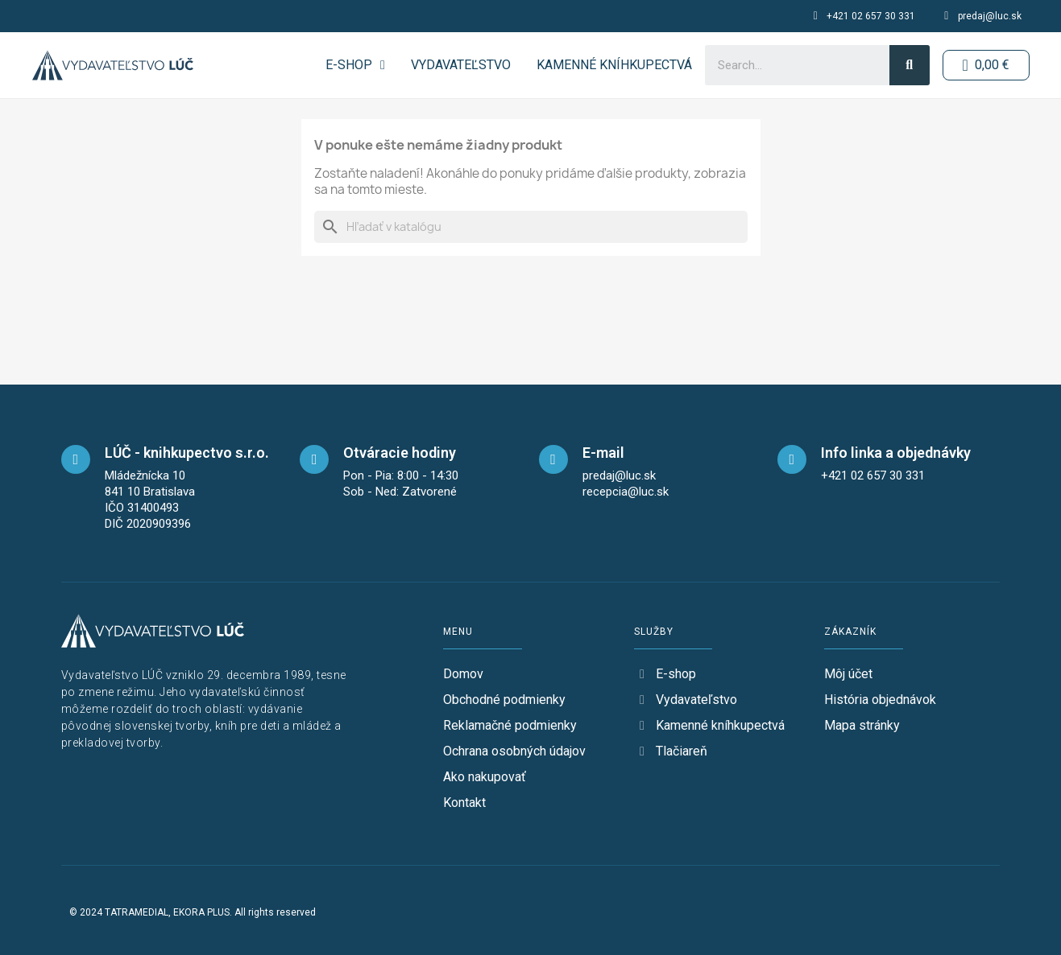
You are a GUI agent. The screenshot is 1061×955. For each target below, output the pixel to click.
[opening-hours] (314, 459)
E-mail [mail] (603, 452)
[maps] (75, 459)
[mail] (553, 459)
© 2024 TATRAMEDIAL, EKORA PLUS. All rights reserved (192, 912)
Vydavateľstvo (460, 64)
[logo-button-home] (112, 65)
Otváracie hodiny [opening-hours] (399, 452)
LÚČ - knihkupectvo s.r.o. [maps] (187, 452)
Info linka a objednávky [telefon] (896, 452)
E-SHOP (355, 65)
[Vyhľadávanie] (531, 227)
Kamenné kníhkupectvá (613, 64)
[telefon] (791, 459)
